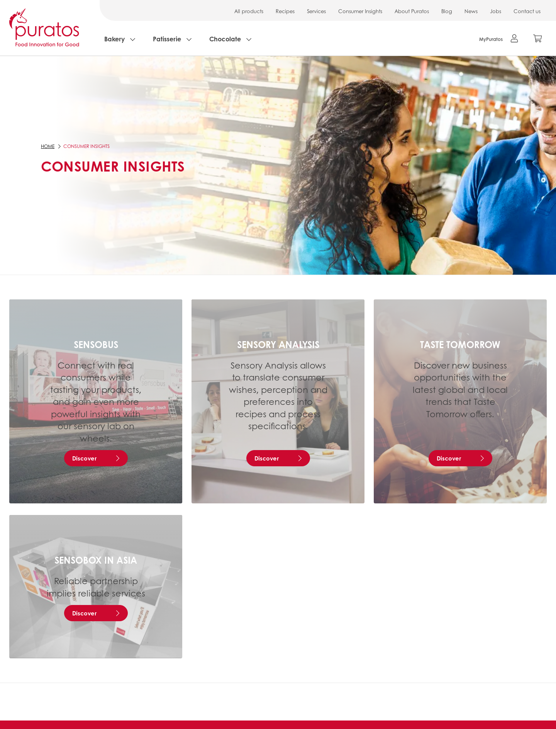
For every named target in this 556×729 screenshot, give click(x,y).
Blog (446, 11)
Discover (84, 458)
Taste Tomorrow (460, 344)
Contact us (527, 11)
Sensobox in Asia (95, 559)
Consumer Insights (360, 11)
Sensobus (96, 344)
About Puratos (412, 11)
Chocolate (225, 38)
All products (248, 11)
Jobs (495, 11)
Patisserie (167, 38)
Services (316, 11)
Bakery (114, 38)
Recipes (285, 11)
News (471, 11)
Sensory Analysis (278, 344)
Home (47, 146)
